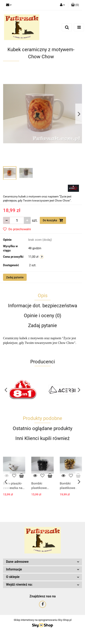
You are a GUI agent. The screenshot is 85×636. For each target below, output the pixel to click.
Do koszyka (53, 220)
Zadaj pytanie (15, 277)
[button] (75, 5)
